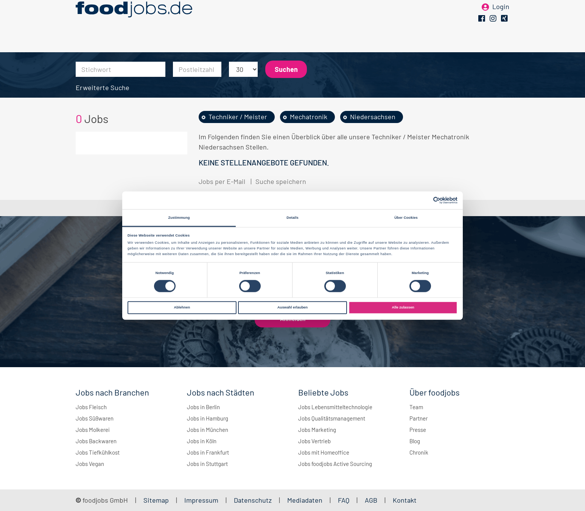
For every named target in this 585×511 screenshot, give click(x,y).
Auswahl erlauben (292, 307)
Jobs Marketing (317, 429)
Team (416, 407)
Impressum (201, 500)
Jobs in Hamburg (207, 418)
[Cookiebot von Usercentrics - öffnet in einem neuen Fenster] (424, 200)
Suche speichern (280, 181)
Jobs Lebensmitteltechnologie (335, 407)
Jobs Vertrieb (314, 441)
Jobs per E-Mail (222, 181)
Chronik (418, 452)
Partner (418, 418)
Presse (417, 429)
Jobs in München (207, 429)
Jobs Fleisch (91, 407)
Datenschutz (253, 500)
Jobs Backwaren (96, 441)
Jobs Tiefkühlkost (98, 452)
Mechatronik (308, 116)
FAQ (343, 500)
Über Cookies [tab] (406, 218)
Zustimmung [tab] (179, 218)
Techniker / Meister (237, 116)
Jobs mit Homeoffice (323, 452)
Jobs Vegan (90, 463)
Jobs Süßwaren (95, 418)
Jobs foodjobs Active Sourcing (335, 463)
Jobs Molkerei (93, 429)
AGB (372, 500)
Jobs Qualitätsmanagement (331, 418)
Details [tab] (292, 218)
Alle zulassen (403, 307)
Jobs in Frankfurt (208, 452)
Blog (414, 441)
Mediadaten (304, 500)
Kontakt (405, 500)
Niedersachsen (372, 116)
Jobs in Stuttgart (207, 463)
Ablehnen (182, 307)
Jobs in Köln (201, 441)
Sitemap (156, 500)
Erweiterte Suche (102, 87)
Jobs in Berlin (203, 407)
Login (500, 18)
